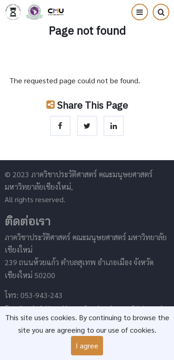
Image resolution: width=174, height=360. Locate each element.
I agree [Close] (87, 345)
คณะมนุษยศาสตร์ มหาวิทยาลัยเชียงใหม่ (34, 12)
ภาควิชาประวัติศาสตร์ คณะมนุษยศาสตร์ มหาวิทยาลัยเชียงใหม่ (13, 12)
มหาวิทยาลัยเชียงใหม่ (55, 12)
